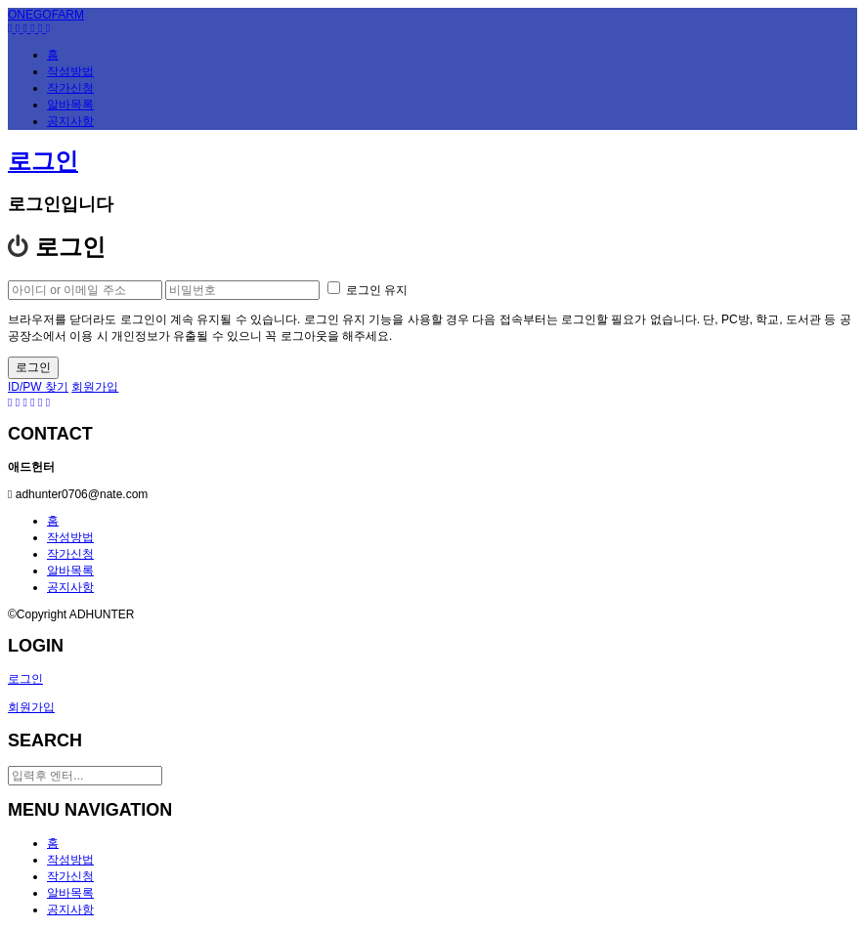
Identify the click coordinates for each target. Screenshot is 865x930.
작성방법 (70, 537)
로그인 (43, 161)
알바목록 (70, 570)
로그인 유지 (368, 290)
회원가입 (94, 387)
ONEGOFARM (46, 14)
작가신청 (70, 554)
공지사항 (70, 587)
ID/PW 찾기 (38, 387)
